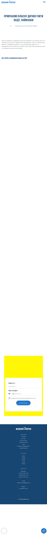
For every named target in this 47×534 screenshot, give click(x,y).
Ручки (23, 461)
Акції (23, 444)
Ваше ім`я (12, 383)
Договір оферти (23, 448)
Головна (23, 436)
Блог (11, 26)
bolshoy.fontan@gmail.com (23, 482)
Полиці (23, 463)
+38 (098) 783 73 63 (23, 475)
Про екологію (23, 440)
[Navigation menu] (44, 2)
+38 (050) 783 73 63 (23, 473)
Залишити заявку (23, 403)
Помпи (23, 460)
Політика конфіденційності (23, 446)
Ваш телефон (13, 390)
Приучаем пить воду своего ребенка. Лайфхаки (26, 26)
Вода (23, 456)
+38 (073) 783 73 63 (23, 477)
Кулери (23, 458)
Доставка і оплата (23, 442)
